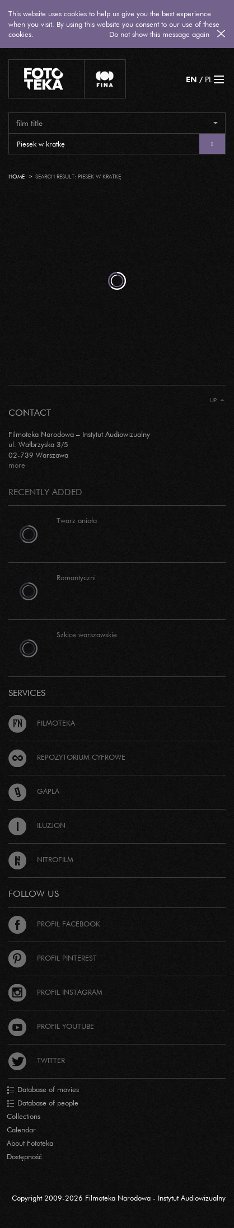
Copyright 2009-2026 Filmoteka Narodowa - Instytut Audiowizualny (119, 1197)
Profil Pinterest (52, 957)
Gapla (33, 791)
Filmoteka (41, 722)
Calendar (21, 1129)
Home (16, 176)
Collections (23, 1116)
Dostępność (24, 1156)
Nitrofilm (40, 859)
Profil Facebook (54, 923)
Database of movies (43, 1090)
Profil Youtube (51, 1026)
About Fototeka (30, 1142)
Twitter (36, 1060)
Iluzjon (36, 825)
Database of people (42, 1103)
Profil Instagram (55, 991)
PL (208, 79)
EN (191, 79)
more (16, 464)
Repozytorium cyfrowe (66, 756)
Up (217, 400)
